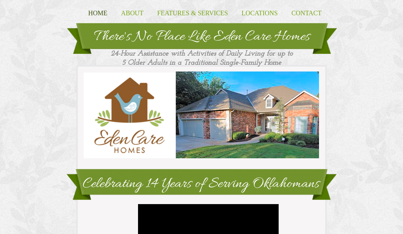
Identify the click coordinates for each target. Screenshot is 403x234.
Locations (260, 13)
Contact (306, 13)
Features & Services (192, 13)
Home (97, 13)
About (132, 13)
